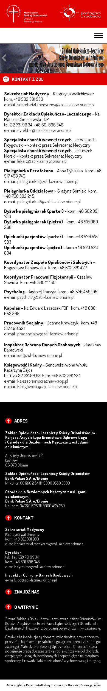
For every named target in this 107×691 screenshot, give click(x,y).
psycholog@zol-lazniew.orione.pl (45, 297)
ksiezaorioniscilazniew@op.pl (42, 381)
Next (103, 58)
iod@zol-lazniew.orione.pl (39, 355)
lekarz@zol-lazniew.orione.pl (42, 161)
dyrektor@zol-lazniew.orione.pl (44, 130)
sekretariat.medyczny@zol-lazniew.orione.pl (56, 104)
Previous (4, 58)
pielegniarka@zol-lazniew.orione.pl (47, 181)
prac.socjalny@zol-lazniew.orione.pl (48, 333)
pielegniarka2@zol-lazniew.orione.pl (49, 201)
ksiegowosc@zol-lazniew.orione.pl (47, 386)
